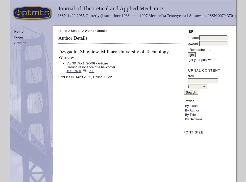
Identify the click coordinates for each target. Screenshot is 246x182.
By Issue (191, 106)
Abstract (73, 71)
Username (191, 38)
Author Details (96, 31)
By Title (190, 115)
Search (76, 31)
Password (191, 44)
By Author (192, 110)
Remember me (200, 50)
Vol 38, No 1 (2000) (80, 63)
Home (18, 31)
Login (18, 37)
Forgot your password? (200, 60)
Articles (20, 43)
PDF (91, 71)
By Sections (194, 119)
